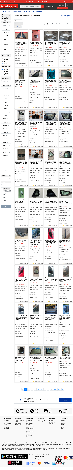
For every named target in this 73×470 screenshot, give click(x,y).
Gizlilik (5, 424)
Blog (15, 1)
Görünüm (40, 24)
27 (55, 389)
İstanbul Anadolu (6, 191)
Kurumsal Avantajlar (5, 1)
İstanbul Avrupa (6, 190)
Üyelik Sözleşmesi (7, 423)
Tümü (5, 63)
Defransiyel (28, 434)
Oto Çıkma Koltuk (30, 428)
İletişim (51, 423)
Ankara (6, 193)
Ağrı (6, 202)
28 (59, 389)
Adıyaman (6, 199)
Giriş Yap (61, 5)
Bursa (6, 196)
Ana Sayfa (6, 11)
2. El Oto (17, 421)
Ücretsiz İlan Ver (62, 8)
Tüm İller (6, 188)
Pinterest (63, 425)
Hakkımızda (6, 428)
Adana (6, 197)
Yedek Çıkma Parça (19, 420)
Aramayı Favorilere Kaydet (65, 399)
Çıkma (6, 59)
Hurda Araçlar (18, 424)
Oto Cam (27, 11)
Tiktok (62, 427)
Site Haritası (6, 427)
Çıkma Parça (17, 11)
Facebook (63, 420)
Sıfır (5, 61)
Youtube (62, 424)
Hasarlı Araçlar (18, 423)
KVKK (5, 425)
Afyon (6, 200)
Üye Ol (69, 5)
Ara (6, 206)
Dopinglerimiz (52, 422)
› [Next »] (62, 389)
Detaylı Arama (50, 6)
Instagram (63, 423)
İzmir (6, 194)
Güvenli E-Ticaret (68, 1)
